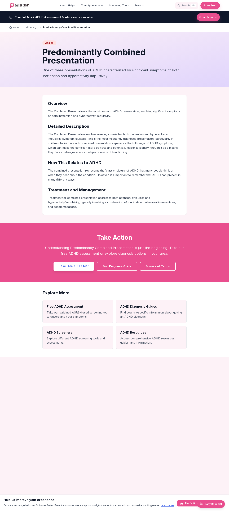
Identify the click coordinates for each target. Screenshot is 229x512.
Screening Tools (119, 5)
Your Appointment (92, 5)
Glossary (31, 27)
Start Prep (210, 5)
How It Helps (67, 5)
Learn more (167, 505)
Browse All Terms (158, 266)
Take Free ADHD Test (74, 266)
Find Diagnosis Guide (117, 266)
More (140, 5)
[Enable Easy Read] (211, 504)
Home (14, 27)
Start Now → (208, 17)
